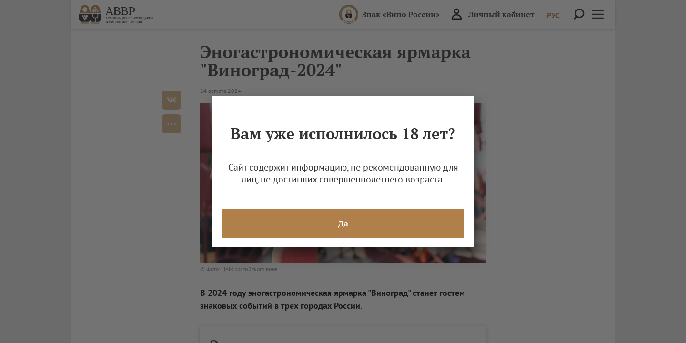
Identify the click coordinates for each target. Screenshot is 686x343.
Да (343, 223)
